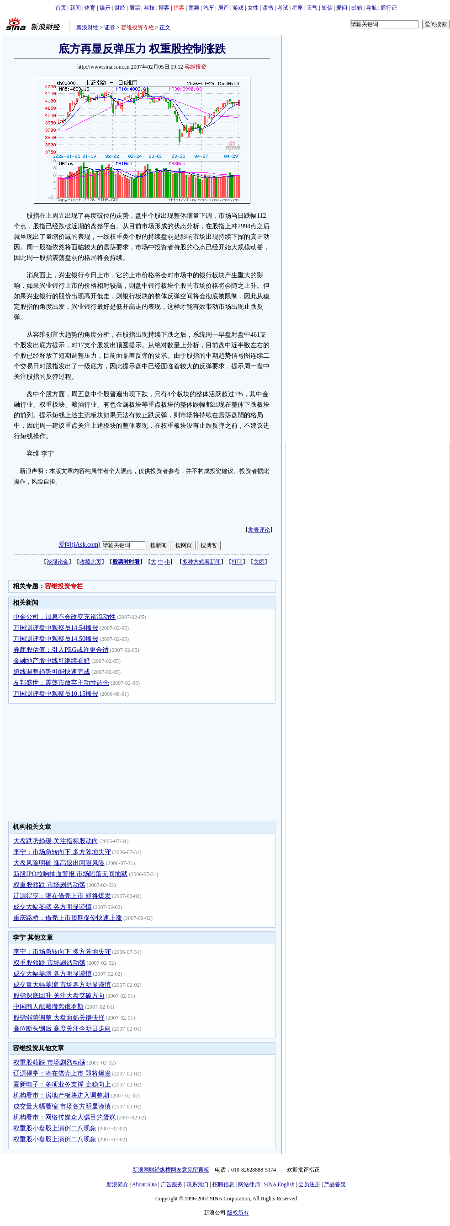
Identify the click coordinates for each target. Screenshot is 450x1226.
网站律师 (249, 1184)
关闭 (259, 562)
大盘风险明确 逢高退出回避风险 (59, 863)
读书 (267, 8)
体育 (90, 8)
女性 (253, 8)
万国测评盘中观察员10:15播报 (55, 693)
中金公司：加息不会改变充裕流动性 (64, 616)
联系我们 (197, 1184)
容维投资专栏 (137, 27)
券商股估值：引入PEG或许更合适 (60, 649)
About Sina (144, 1184)
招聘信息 (223, 1184)
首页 (60, 8)
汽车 (208, 8)
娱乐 (105, 8)
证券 (109, 27)
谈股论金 (58, 562)
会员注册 (309, 1184)
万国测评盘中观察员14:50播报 (55, 638)
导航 (371, 8)
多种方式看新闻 (201, 562)
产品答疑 (335, 1184)
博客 (164, 8)
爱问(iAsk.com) (79, 544)
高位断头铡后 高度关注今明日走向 (62, 1028)
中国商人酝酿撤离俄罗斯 (48, 1006)
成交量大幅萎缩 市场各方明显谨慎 (62, 984)
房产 (223, 8)
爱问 (341, 8)
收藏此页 (90, 562)
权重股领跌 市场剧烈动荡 (49, 885)
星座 (297, 8)
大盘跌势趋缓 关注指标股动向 (55, 841)
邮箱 (356, 8)
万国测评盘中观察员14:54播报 (55, 627)
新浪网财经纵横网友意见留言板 (170, 1170)
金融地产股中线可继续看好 (51, 660)
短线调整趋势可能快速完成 (51, 671)
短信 (327, 8)
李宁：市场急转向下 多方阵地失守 (62, 852)
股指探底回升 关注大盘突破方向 (59, 995)
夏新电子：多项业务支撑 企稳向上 (62, 1084)
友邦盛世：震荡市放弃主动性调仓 (61, 682)
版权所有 (238, 1213)
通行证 (389, 8)
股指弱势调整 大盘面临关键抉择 (59, 1017)
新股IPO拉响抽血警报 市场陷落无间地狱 (70, 874)
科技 (149, 8)
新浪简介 (117, 1184)
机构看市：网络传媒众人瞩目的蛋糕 (64, 1117)
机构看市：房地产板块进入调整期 (61, 1095)
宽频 (193, 8)
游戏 (238, 8)
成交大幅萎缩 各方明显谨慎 (52, 906)
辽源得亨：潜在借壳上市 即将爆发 (62, 896)
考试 (282, 8)
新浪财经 (87, 27)
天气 (312, 8)
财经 (119, 8)
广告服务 (172, 1184)
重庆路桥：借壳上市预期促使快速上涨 (67, 917)
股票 (134, 8)
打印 (237, 562)
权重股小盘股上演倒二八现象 (54, 1128)
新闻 (75, 8)
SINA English (279, 1184)
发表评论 (259, 530)
